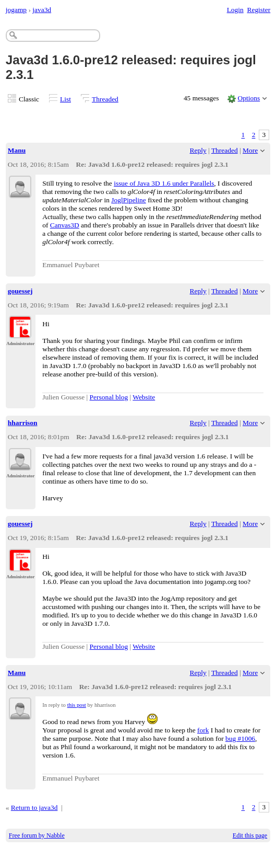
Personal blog (109, 397)
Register (258, 10)
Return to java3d (34, 807)
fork (203, 730)
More (250, 150)
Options (249, 98)
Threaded (105, 99)
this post (76, 705)
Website (144, 397)
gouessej (20, 291)
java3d (41, 10)
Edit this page (250, 835)
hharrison (23, 423)
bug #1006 (240, 738)
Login (235, 10)
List (65, 99)
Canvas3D (64, 225)
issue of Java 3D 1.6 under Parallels (164, 183)
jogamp (16, 10)
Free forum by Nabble (37, 835)
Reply (198, 150)
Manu (17, 150)
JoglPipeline (128, 200)
